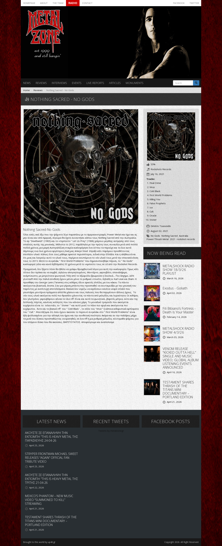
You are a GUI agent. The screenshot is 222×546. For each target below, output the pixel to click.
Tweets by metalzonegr (111, 430)
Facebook (179, 3)
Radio (72, 3)
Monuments (134, 83)
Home (26, 90)
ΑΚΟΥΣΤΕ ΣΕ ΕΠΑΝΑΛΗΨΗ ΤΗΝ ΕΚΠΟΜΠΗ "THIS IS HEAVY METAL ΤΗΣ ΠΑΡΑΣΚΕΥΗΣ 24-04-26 (51, 437)
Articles (115, 83)
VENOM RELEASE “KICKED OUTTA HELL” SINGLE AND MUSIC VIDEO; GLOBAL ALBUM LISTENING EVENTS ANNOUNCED (181, 358)
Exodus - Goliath (175, 288)
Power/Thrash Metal (157, 239)
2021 (172, 239)
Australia (183, 235)
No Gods (155, 235)
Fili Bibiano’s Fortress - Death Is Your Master (179, 310)
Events (76, 83)
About (44, 3)
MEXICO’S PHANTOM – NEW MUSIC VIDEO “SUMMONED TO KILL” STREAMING (49, 500)
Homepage (29, 3)
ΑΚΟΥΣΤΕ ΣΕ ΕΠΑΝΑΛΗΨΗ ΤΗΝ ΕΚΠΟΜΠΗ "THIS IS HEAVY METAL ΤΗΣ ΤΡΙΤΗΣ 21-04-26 (51, 479)
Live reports (95, 83)
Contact (87, 3)
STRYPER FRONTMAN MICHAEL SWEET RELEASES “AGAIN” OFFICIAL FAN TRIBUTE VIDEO (51, 458)
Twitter (194, 3)
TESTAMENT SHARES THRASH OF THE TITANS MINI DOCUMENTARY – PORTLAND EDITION (178, 389)
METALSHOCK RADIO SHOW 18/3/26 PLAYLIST (178, 270)
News (27, 83)
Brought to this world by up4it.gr (39, 542)
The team (58, 3)
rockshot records (186, 239)
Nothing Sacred (169, 235)
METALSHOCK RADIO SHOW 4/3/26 (178, 330)
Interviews (59, 83)
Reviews (41, 83)
